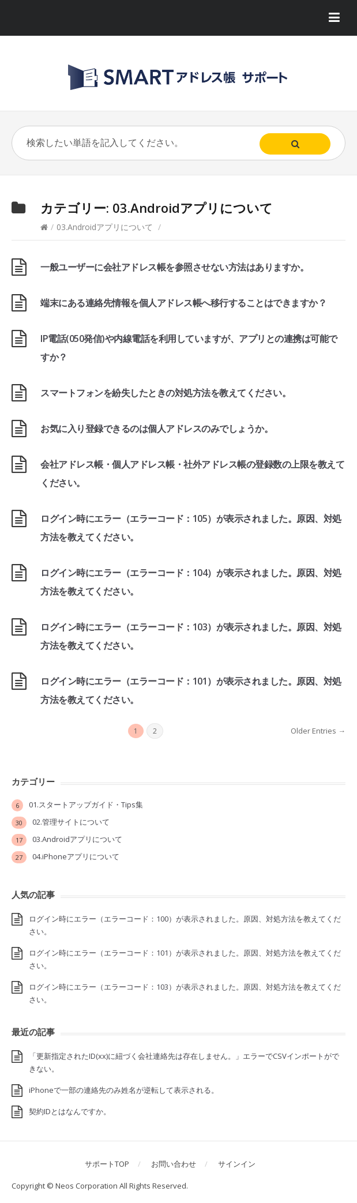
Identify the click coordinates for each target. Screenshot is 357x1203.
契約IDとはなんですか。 (70, 1111)
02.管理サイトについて (71, 822)
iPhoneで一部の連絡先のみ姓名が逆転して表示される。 (124, 1090)
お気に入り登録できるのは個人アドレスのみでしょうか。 (156, 428)
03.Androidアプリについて (105, 226)
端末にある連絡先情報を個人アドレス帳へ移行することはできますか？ (183, 302)
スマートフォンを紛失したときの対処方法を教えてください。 (165, 392)
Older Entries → (318, 730)
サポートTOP (107, 1164)
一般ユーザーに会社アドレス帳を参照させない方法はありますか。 (174, 267)
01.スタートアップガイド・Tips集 (86, 804)
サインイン (236, 1164)
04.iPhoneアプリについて (75, 856)
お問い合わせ (173, 1164)
